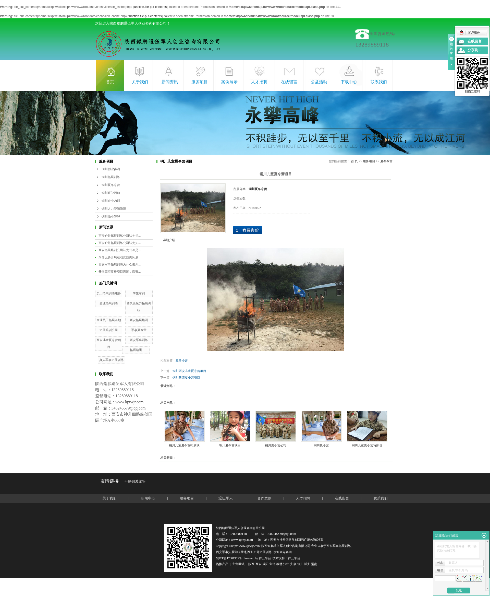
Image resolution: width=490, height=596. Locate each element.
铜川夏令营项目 (230, 445)
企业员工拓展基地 (108, 320)
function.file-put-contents (150, 7)
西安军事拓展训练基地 (231, 552)
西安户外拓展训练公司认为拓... (120, 236)
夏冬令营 (386, 161)
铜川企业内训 (111, 201)
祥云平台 (265, 558)
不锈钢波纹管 (135, 481)
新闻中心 (148, 498)
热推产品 (222, 564)
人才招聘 (259, 82)
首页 (110, 82)
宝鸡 (272, 564)
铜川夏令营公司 (275, 445)
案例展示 (229, 82)
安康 (293, 564)
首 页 (354, 161)
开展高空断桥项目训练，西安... (120, 271)
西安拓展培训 (139, 320)
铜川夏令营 (321, 445)
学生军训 (139, 293)
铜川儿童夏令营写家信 (367, 445)
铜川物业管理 (111, 216)
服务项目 (199, 82)
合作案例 (265, 498)
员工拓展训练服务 (108, 293)
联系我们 (379, 82)
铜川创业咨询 (111, 169)
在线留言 (289, 82)
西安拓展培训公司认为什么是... (120, 250)
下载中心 (349, 82)
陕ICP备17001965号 (229, 558)
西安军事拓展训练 (338, 546)
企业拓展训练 (109, 303)
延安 (307, 564)
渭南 (314, 564)
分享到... (474, 50)
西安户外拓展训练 (259, 552)
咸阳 (265, 564)
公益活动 (319, 82)
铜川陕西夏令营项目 (186, 377)
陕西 (251, 564)
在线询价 (247, 230)
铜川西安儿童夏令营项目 (189, 371)
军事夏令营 (138, 330)
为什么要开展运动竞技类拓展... (120, 257)
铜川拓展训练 (111, 177)
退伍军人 (225, 498)
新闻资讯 (170, 82)
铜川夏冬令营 (111, 185)
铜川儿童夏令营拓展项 (184, 445)
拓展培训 (136, 350)
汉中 (286, 564)
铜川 (300, 564)
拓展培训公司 (109, 330)
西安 (258, 564)
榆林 (279, 564)
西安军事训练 (139, 340)
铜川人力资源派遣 (114, 209)
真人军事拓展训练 (111, 360)
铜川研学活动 (111, 193)
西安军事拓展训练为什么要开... (120, 264)
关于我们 (140, 82)
